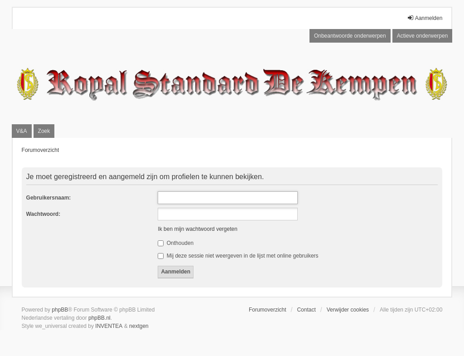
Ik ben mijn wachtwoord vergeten (197, 229)
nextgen (139, 326)
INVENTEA (108, 326)
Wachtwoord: (43, 214)
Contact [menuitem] (306, 310)
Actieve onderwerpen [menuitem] (422, 36)
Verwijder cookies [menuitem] (348, 310)
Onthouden (175, 243)
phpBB (60, 310)
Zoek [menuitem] (44, 131)
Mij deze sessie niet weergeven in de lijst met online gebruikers (238, 256)
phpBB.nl (99, 318)
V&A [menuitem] (21, 131)
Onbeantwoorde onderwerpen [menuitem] (350, 36)
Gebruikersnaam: (48, 198)
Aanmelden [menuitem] (425, 18)
